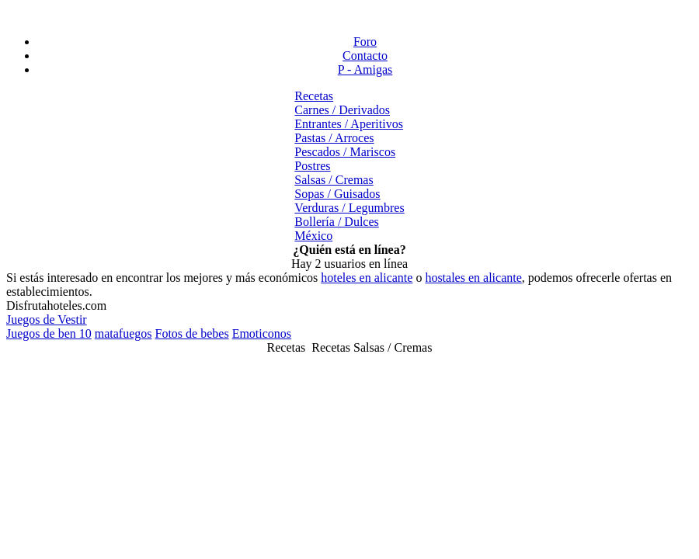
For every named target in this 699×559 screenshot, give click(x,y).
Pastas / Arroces (334, 137)
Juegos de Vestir (46, 319)
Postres (312, 165)
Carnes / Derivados (342, 109)
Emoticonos (261, 333)
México (313, 235)
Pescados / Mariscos (344, 151)
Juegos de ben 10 (49, 333)
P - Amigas (365, 69)
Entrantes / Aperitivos (348, 123)
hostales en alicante (473, 277)
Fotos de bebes (192, 333)
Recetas (313, 95)
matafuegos (123, 333)
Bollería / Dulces (336, 221)
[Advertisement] (349, 14)
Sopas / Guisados (337, 193)
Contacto (365, 55)
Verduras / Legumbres (349, 207)
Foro (365, 41)
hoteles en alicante (366, 277)
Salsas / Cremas (333, 179)
